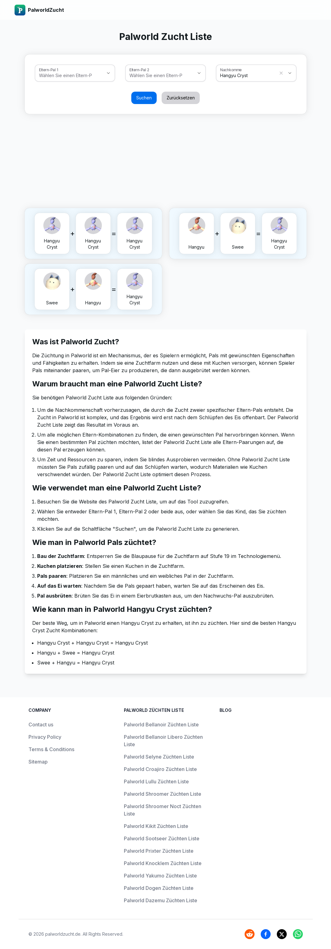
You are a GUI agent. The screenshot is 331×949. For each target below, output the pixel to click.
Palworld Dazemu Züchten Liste (160, 900)
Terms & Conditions (51, 749)
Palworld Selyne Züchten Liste (159, 757)
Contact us (40, 724)
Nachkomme (231, 69)
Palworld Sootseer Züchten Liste (161, 838)
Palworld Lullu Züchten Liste (156, 781)
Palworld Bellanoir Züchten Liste (161, 724)
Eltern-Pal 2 (139, 69)
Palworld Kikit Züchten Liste (156, 826)
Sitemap (38, 762)
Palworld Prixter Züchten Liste (159, 851)
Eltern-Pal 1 (48, 69)
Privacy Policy (44, 737)
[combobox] (66, 75)
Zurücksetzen (181, 97)
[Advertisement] (166, 159)
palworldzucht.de (63, 934)
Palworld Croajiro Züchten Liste (160, 769)
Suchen (144, 97)
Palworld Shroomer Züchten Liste (162, 794)
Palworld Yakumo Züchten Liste (160, 876)
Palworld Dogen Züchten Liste (159, 888)
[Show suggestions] (108, 73)
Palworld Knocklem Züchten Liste (163, 863)
